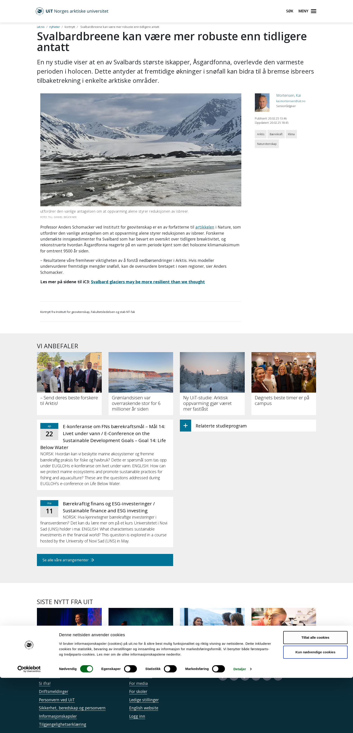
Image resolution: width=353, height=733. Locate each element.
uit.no (41, 27)
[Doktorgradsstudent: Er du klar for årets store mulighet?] (69, 636)
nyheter (54, 27)
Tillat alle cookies (315, 693)
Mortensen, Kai (288, 95)
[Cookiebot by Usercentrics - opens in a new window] (29, 724)
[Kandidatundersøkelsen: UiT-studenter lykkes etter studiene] (212, 636)
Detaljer (239, 724)
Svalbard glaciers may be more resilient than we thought (148, 281)
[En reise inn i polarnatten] (141, 633)
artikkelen (204, 227)
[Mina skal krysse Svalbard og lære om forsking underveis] (283, 636)
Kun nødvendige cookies (315, 707)
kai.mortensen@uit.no (290, 101)
